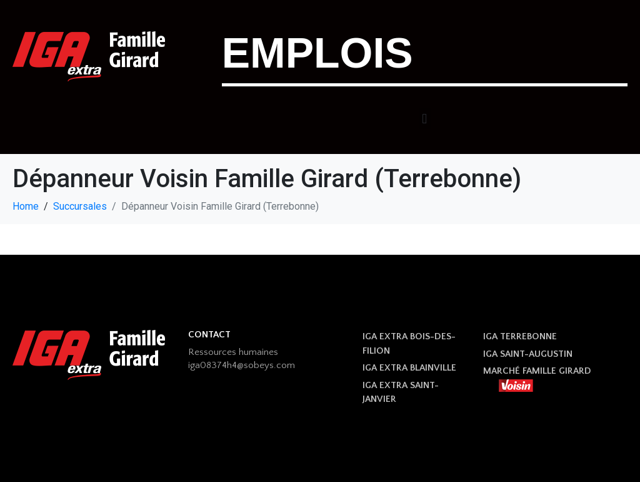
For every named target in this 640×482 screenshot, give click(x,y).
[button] (425, 118)
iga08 (199, 365)
